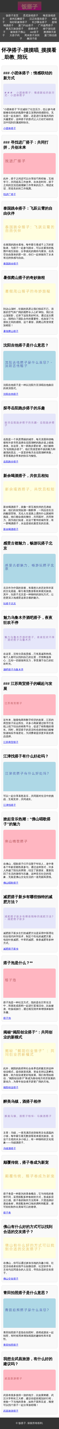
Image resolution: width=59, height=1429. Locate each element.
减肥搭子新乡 (10, 948)
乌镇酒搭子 (9, 1148)
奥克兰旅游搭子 (14, 28)
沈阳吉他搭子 (10, 394)
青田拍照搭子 (10, 1345)
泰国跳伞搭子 (10, 263)
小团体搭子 (9, 128)
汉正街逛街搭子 (38, 18)
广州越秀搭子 (45, 25)
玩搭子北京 (9, 603)
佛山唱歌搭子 (10, 882)
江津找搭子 (9, 805)
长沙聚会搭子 (39, 22)
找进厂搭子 (9, 194)
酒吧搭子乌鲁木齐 (13, 669)
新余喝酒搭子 (10, 529)
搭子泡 (7, 1018)
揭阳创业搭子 (10, 1087)
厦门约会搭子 (25, 25)
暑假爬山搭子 (10, 331)
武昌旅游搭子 (10, 1411)
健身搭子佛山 (17, 32)
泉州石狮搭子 (17, 18)
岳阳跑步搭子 (10, 461)
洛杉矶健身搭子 (18, 22)
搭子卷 (7, 1212)
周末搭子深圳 (31, 35)
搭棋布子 (33, 28)
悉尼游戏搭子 (30, 15)
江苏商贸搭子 (10, 742)
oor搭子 (34, 32)
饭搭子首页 (12, 15)
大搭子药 (15, 35)
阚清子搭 (32, 38)
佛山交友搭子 (10, 1278)
